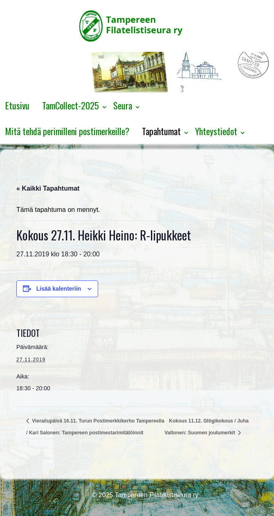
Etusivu (17, 105)
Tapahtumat (161, 131)
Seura (122, 105)
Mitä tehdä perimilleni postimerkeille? (67, 131)
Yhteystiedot (216, 131)
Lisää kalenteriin (58, 288)
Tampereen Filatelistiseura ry (156, 495)
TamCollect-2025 (70, 105)
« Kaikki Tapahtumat (47, 188)
